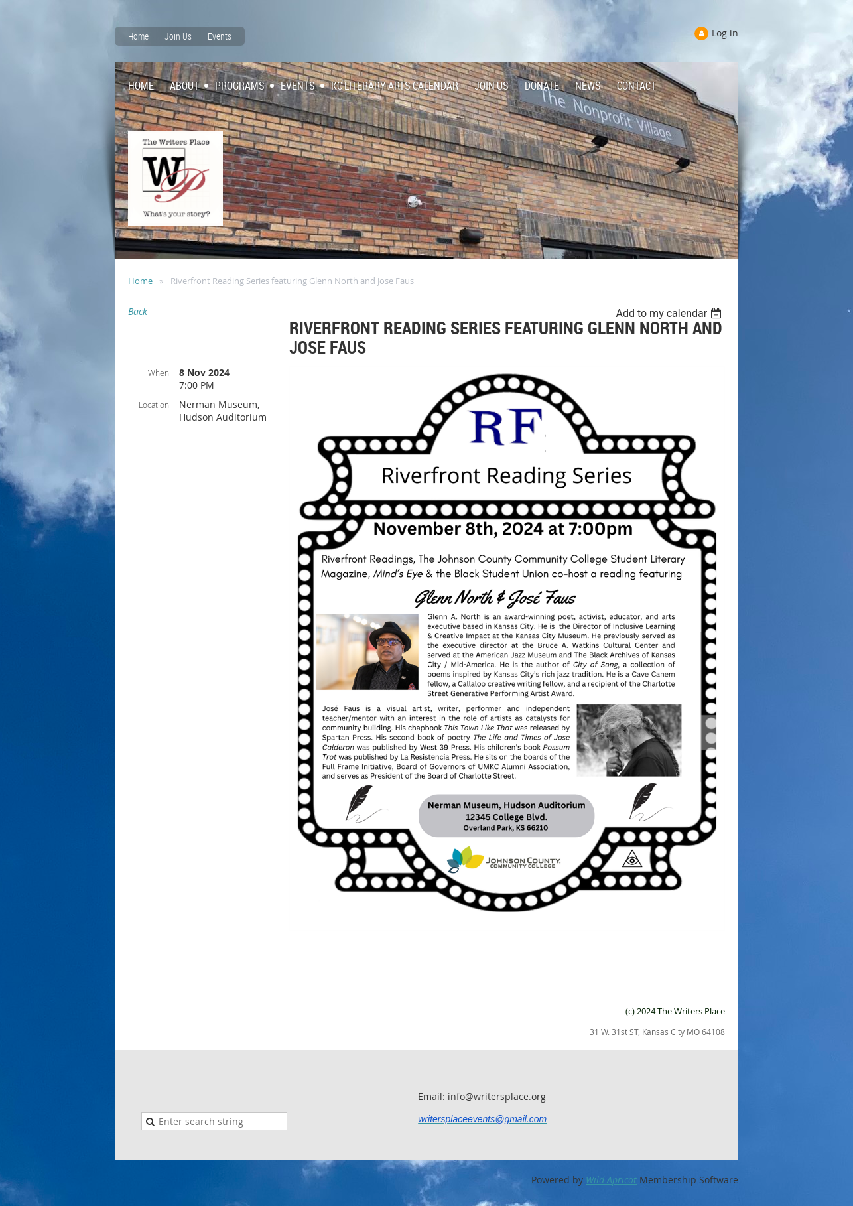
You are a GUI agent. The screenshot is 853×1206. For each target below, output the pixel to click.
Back (137, 311)
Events (219, 36)
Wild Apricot (611, 1179)
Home (138, 36)
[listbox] (670, 313)
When (158, 373)
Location (154, 404)
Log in (725, 33)
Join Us (178, 36)
